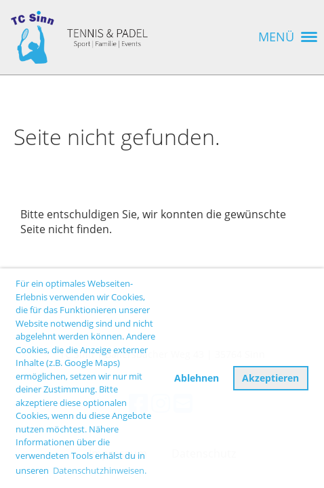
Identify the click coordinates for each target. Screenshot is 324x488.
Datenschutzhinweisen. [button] (99, 470)
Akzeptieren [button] (270, 377)
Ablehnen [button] (196, 377)
